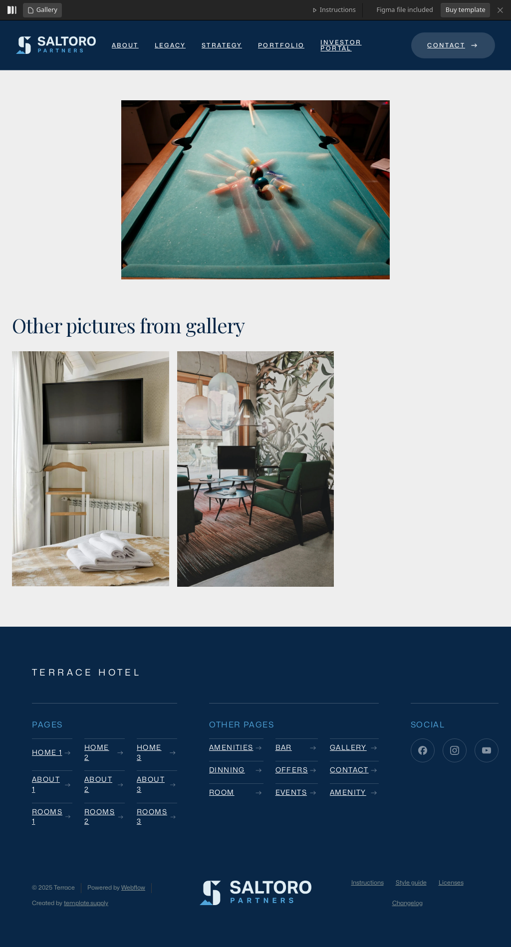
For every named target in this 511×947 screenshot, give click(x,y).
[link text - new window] (357, 46)
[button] (42, 10)
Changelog (407, 903)
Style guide (411, 883)
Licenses (451, 883)
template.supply (86, 903)
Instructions (367, 883)
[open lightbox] (255, 189)
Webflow (133, 888)
